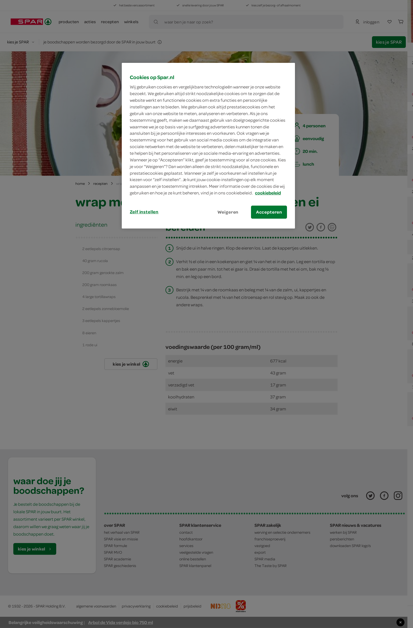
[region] (208, 146)
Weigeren (228, 212)
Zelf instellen (144, 212)
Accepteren (269, 212)
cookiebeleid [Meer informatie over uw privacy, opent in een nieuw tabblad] (268, 193)
